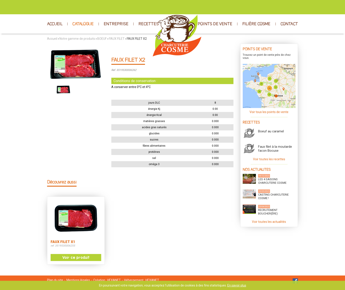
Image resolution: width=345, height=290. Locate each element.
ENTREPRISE (116, 24)
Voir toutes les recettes (269, 159)
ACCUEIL (54, 24)
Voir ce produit (76, 257)
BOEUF (102, 38)
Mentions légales (78, 280)
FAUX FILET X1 (63, 242)
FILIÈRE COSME (256, 24)
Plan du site (55, 280)
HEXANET (114, 280)
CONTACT (289, 24)
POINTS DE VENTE (215, 24)
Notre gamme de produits (77, 38)
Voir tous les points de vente (269, 112)
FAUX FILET (117, 38)
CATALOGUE (83, 24)
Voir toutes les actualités (269, 221)
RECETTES (148, 24)
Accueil (52, 38)
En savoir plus (236, 285)
